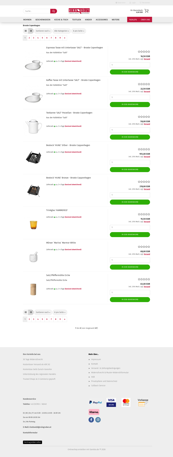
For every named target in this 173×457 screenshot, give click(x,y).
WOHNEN (27, 19)
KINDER (88, 19)
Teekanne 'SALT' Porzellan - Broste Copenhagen (69, 112)
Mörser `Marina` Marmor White (61, 242)
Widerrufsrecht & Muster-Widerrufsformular (110, 372)
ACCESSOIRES (102, 19)
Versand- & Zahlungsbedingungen (105, 368)
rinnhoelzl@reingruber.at (40, 427)
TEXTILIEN (76, 19)
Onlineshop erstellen (77, 449)
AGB (93, 377)
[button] (25, 31)
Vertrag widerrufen (32, 442)
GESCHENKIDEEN (42, 19)
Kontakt (94, 364)
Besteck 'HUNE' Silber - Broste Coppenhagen (68, 145)
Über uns (145, 19)
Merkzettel (145, 3)
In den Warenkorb (130, 72)
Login (132, 3)
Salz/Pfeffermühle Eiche (58, 275)
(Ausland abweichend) (73, 61)
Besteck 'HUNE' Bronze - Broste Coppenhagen (68, 177)
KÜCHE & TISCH (61, 19)
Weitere (115, 19)
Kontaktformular (30, 433)
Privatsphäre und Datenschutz (104, 381)
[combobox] (43, 31)
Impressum (96, 359)
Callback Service (98, 385)
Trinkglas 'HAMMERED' (57, 210)
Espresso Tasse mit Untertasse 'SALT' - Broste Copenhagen (74, 47)
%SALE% (133, 19)
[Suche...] (53, 11)
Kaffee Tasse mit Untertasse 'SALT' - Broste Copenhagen (73, 80)
